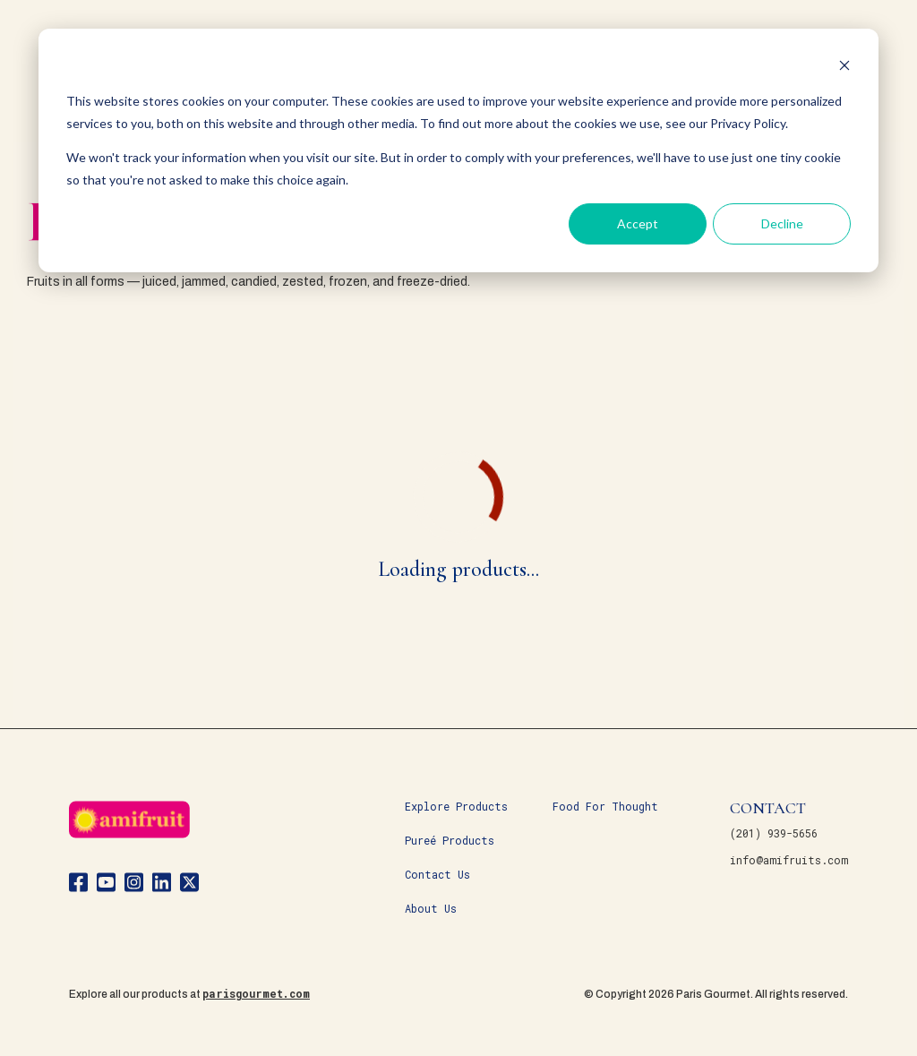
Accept (637, 223)
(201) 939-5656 (774, 833)
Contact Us (437, 874)
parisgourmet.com (256, 993)
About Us (431, 908)
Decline (782, 223)
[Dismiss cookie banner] (844, 67)
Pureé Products (449, 840)
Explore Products (456, 806)
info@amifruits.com (789, 860)
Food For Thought (605, 806)
